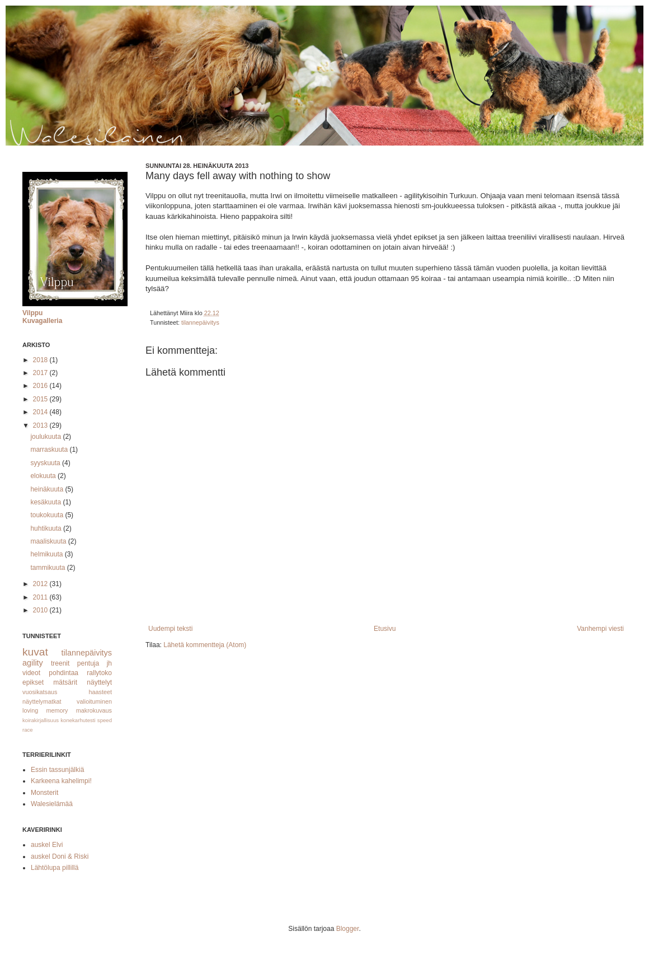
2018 (41, 360)
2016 (41, 386)
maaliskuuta (49, 541)
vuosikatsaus (39, 692)
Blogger (347, 929)
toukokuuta (47, 515)
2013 (41, 425)
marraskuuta (49, 449)
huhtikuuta (46, 528)
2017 (41, 373)
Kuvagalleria (42, 321)
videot (31, 673)
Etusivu (385, 629)
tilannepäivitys (200, 322)
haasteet (100, 692)
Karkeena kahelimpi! (61, 781)
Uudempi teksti (170, 629)
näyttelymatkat (42, 701)
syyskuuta (46, 463)
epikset (33, 682)
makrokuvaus (94, 710)
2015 (41, 399)
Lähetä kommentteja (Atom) (204, 645)
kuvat (35, 652)
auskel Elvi (47, 845)
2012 (41, 584)
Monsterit (44, 793)
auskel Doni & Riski (59, 856)
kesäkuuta (46, 502)
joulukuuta (46, 437)
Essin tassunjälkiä (57, 770)
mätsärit (65, 682)
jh (109, 663)
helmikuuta (47, 554)
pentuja (88, 663)
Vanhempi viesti (600, 629)
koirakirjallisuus (40, 720)
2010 (41, 610)
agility (32, 662)
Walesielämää (52, 804)
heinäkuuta (47, 489)
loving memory (45, 710)
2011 (41, 597)
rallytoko (99, 673)
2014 (41, 412)
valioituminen (94, 701)
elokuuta (44, 476)
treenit (60, 663)
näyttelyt (99, 682)
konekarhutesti (77, 720)
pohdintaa (63, 673)
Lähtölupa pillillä (54, 868)
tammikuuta (48, 568)
